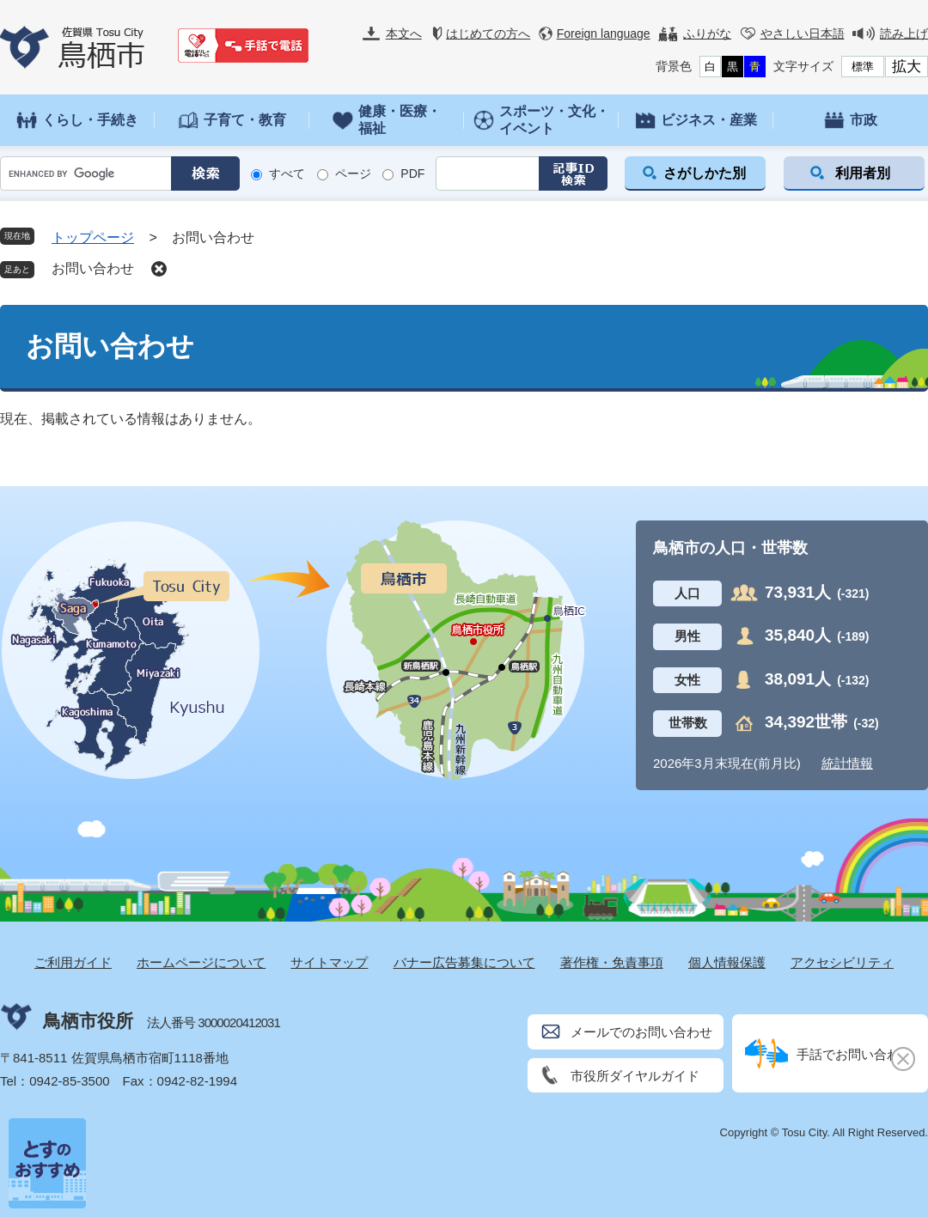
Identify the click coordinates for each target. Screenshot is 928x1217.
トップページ (93, 237)
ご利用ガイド (73, 962)
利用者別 (862, 173)
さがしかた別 (704, 173)
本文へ (404, 33)
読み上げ (904, 33)
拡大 (906, 66)
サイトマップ (329, 962)
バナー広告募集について (464, 962)
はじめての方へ (488, 33)
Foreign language (603, 33)
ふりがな (707, 33)
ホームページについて (201, 962)
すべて (287, 173)
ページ (353, 173)
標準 (863, 66)
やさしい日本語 (802, 33)
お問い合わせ (93, 268)
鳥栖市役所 (88, 1021)
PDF (412, 173)
